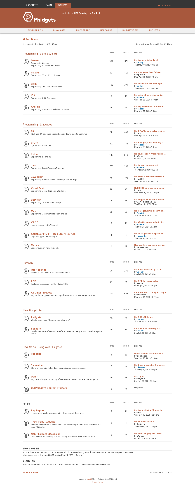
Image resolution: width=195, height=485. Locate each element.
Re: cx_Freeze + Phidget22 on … (150, 154)
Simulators (37, 365)
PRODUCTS (32, 5)
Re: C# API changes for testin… (149, 131)
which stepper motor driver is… (149, 353)
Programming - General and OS (40, 53)
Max (33, 211)
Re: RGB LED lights (143, 317)
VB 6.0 (34, 222)
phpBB (89, 479)
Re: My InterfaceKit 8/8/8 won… (149, 106)
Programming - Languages (37, 124)
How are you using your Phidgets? (42, 347)
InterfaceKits (38, 269)
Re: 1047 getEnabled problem (149, 233)
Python (35, 154)
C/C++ (34, 142)
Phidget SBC (83, 30)
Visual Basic (38, 188)
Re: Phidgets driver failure (147, 72)
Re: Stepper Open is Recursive (149, 199)
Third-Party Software (43, 422)
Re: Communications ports (147, 328)
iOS (33, 95)
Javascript (37, 176)
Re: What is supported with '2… (149, 222)
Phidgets (36, 317)
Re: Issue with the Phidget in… (148, 410)
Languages (59, 30)
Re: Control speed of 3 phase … (149, 365)
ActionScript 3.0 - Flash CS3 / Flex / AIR (53, 233)
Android (35, 106)
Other (34, 376)
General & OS (35, 30)
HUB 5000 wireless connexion (149, 188)
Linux (34, 83)
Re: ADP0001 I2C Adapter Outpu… (150, 292)
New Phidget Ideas (33, 310)
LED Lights (139, 376)
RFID (33, 281)
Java (34, 165)
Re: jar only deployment (146, 165)
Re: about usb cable (144, 422)
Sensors (36, 328)
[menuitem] (94, 482)
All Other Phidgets (41, 292)
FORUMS (63, 5)
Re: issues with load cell (146, 60)
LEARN (48, 5)
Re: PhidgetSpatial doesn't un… (149, 211)
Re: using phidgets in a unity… (148, 95)
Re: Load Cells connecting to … (149, 83)
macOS (35, 72)
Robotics (36, 353)
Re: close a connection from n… (149, 176)
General (35, 60)
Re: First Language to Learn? (148, 434)
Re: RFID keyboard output (146, 281)
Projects (154, 30)
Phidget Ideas (130, 30)
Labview (36, 199)
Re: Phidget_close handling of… (149, 142)
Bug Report (37, 410)
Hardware (106, 30)
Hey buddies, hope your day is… (149, 245)
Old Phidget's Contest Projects (49, 388)
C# (32, 131)
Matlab (35, 245)
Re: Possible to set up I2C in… (148, 269)
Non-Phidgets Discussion (45, 434)
